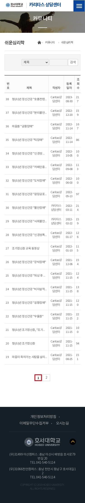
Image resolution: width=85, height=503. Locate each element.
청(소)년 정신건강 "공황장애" (29, 303)
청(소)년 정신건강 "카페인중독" (30, 167)
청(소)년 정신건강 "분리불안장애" (31, 113)
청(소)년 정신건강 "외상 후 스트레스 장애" (36, 276)
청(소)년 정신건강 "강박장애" (29, 262)
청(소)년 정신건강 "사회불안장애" (31, 221)
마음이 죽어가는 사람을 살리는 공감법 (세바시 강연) (42, 357)
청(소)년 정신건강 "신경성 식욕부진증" (34, 153)
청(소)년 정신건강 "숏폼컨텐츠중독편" (34, 99)
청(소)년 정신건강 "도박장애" (29, 181)
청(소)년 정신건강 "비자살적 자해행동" (34, 289)
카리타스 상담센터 (33, 4)
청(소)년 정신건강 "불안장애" (29, 208)
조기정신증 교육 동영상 (25, 248)
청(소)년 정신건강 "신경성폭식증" (31, 235)
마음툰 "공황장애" (22, 126)
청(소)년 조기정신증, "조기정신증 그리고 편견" (39, 330)
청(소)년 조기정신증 (23, 343)
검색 (73, 62)
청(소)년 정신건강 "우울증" (27, 316)
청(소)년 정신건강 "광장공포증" (30, 194)
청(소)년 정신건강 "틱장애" (27, 140)
